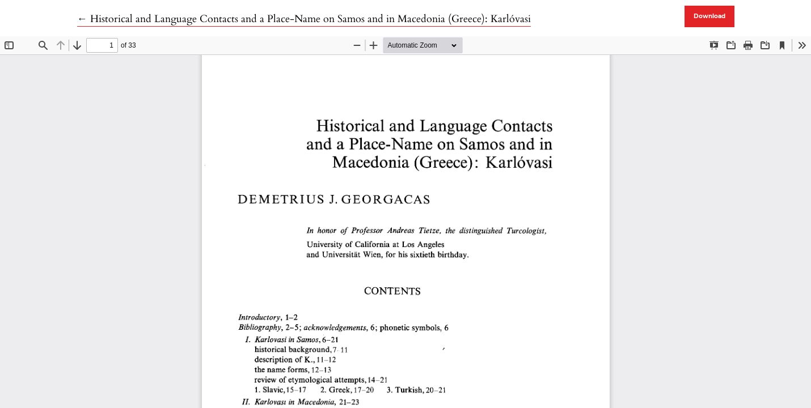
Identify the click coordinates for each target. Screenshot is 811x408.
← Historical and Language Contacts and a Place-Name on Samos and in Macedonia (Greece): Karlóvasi (304, 19)
